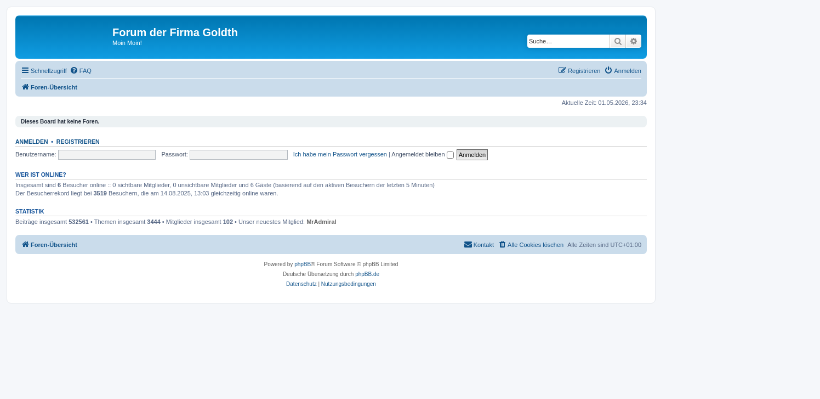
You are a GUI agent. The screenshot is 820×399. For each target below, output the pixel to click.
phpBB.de (367, 274)
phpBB (302, 264)
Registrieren (78, 141)
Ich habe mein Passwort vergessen (340, 154)
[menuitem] (81, 70)
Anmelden (31, 141)
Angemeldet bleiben (422, 154)
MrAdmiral (321, 221)
